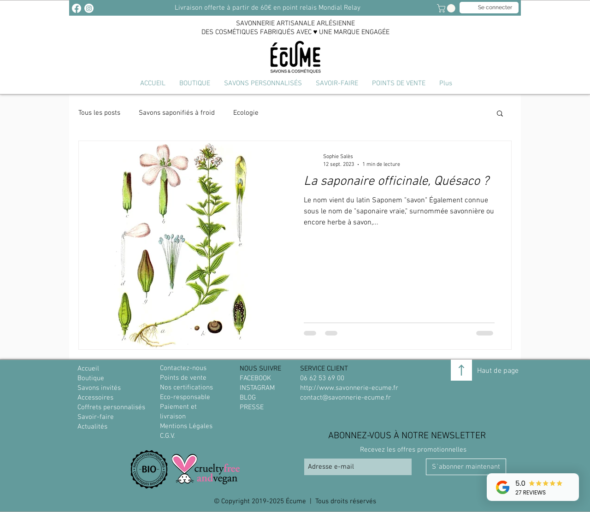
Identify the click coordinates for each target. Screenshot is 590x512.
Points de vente (183, 378)
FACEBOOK (255, 378)
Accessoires (95, 398)
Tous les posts (99, 113)
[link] (447, 8)
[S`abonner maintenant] (466, 467)
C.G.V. (167, 436)
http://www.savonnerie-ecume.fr (349, 388)
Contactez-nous (183, 368)
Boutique (90, 378)
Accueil (88, 369)
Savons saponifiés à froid (177, 113)
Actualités (92, 427)
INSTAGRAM (257, 388)
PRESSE (252, 407)
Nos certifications (186, 387)
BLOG (248, 398)
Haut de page (498, 371)
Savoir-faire (95, 417)
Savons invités (99, 388)
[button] (263, 83)
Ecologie (246, 113)
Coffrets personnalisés (111, 407)
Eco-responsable (185, 397)
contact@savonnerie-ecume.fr (345, 398)
